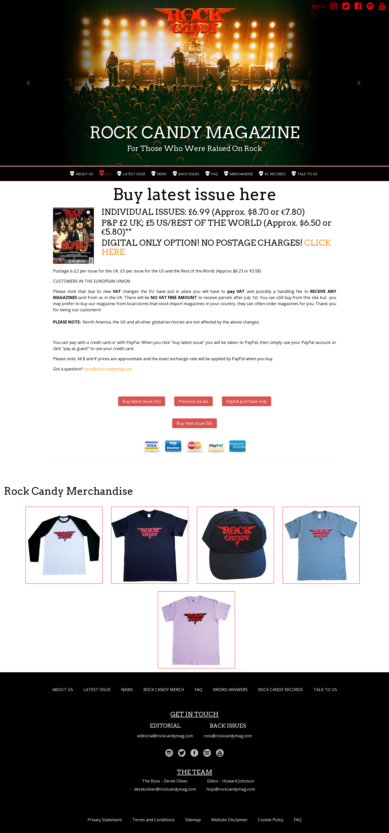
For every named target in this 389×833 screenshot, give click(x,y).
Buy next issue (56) (194, 423)
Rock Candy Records (280, 689)
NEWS (127, 689)
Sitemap (193, 820)
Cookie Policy (270, 820)
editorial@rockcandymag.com (165, 736)
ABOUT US (62, 689)
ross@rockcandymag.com (108, 369)
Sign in (318, 6)
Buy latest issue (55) (141, 401)
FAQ (198, 689)
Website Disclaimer (229, 820)
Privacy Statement (104, 820)
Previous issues (193, 401)
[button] (29, 83)
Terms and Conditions (153, 820)
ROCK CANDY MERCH (163, 689)
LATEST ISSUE (97, 689)
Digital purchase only (246, 401)
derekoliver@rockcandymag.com (165, 789)
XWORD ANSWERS (230, 689)
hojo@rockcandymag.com (230, 789)
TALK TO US (325, 689)
